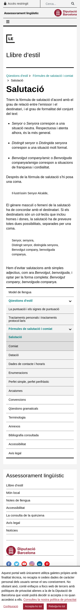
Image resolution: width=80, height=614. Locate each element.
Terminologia (17, 417)
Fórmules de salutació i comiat (30, 328)
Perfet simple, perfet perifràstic (29, 381)
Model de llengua (20, 292)
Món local (13, 492)
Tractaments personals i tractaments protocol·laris (33, 319)
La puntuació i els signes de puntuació (34, 309)
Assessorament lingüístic (35, 475)
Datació (14, 355)
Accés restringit (15, 3)
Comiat (13, 346)
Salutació (15, 337)
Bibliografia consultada (24, 435)
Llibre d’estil (14, 485)
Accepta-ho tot (33, 606)
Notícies (12, 530)
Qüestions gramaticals (23, 408)
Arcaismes (15, 390)
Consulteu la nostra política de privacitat (49, 599)
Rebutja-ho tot (57, 606)
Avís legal (13, 523)
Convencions (17, 399)
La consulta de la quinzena (25, 515)
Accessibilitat (17, 444)
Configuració (10, 606)
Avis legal (15, 453)
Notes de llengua (18, 500)
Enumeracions (18, 372)
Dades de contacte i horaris (27, 364)
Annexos (14, 426)
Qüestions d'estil (20, 300)
